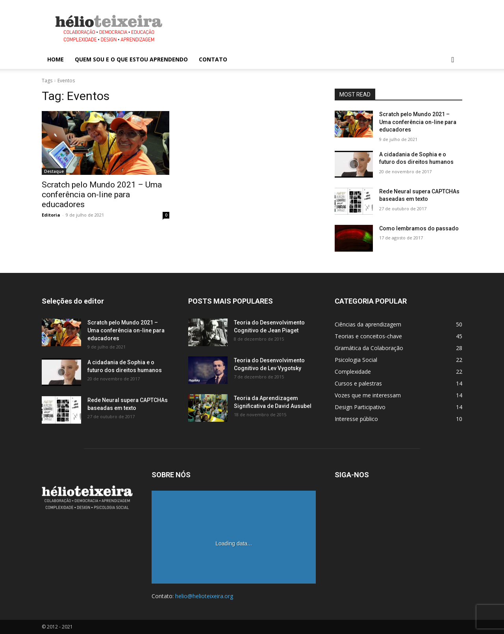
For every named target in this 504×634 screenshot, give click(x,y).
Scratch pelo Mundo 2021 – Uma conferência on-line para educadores (102, 194)
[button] (452, 60)
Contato (213, 59)
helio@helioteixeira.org (204, 596)
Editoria (51, 215)
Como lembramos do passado (419, 228)
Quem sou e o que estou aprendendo (131, 59)
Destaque (54, 171)
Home (55, 59)
